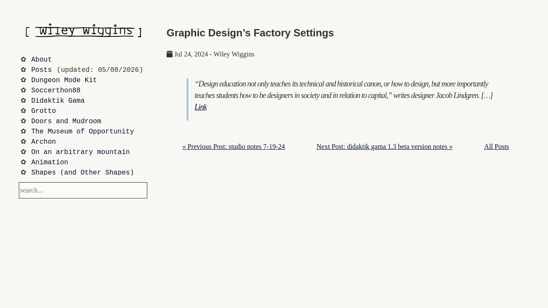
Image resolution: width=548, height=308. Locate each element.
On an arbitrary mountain (80, 152)
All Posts (496, 146)
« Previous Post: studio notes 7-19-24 (233, 146)
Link (201, 107)
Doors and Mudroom (66, 121)
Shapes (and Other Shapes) (82, 173)
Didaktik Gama (58, 101)
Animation (49, 162)
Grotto (43, 111)
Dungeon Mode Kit (64, 80)
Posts (41, 70)
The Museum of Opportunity (82, 132)
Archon (43, 142)
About (41, 60)
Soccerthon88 (55, 91)
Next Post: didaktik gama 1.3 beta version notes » (384, 146)
